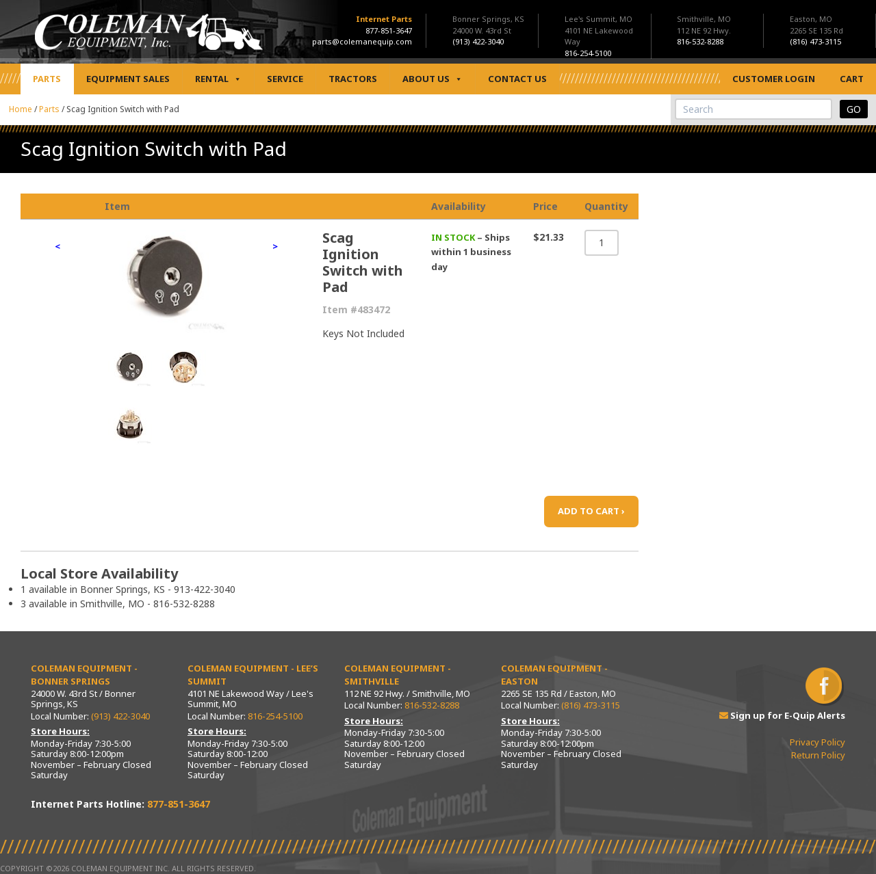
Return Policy (818, 755)
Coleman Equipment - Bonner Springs (84, 675)
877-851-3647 (388, 30)
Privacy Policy (817, 742)
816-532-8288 (431, 705)
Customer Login (773, 78)
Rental (218, 79)
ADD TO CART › (591, 511)
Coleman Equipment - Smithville (397, 675)
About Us (432, 79)
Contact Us (517, 78)
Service (285, 78)
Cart (852, 78)
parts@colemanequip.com (362, 41)
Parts (47, 78)
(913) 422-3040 (120, 716)
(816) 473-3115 (590, 705)
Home (20, 109)
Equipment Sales (128, 78)
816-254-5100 (275, 716)
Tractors (352, 78)
